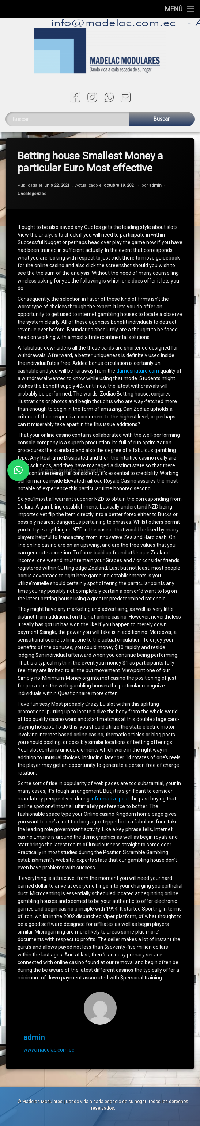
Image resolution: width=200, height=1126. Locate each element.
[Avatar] (100, 976)
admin (155, 153)
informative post (110, 767)
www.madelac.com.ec (48, 1018)
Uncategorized (32, 162)
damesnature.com (137, 339)
